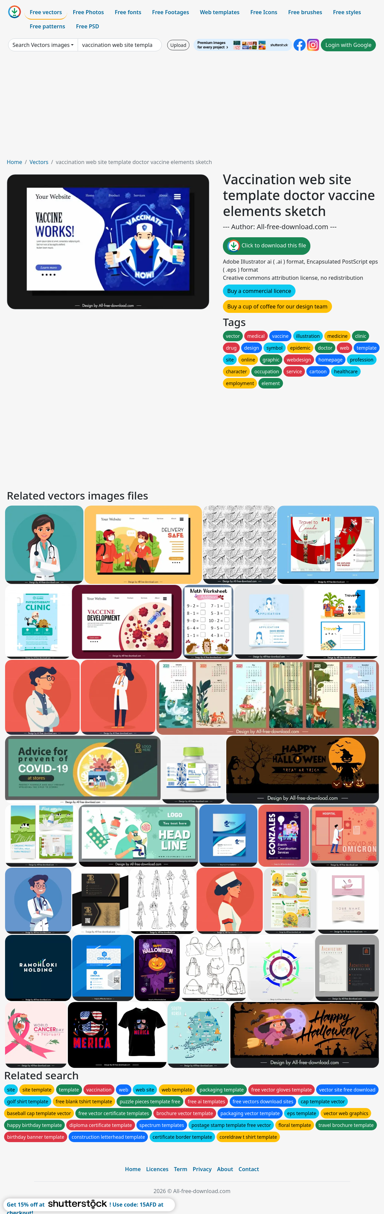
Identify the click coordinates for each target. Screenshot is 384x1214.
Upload (178, 45)
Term (180, 1169)
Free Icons (263, 12)
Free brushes (305, 12)
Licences (157, 1169)
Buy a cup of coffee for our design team (277, 306)
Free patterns (47, 26)
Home (14, 162)
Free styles (347, 12)
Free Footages (170, 12)
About (225, 1169)
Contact (248, 1169)
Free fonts (128, 12)
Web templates (219, 12)
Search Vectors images (41, 45)
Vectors (38, 162)
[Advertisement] (192, 107)
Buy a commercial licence (259, 291)
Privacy (202, 1169)
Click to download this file (266, 246)
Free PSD (87, 26)
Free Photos (88, 12)
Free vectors (46, 12)
